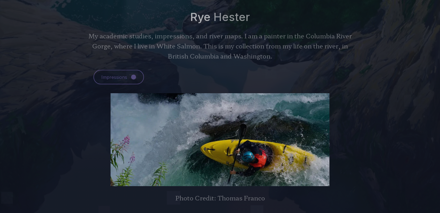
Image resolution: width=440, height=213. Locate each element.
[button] (118, 77)
